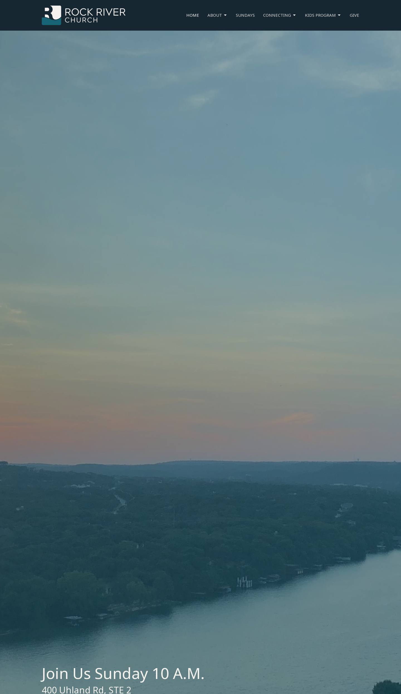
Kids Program (323, 15)
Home (192, 15)
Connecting (280, 15)
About (217, 15)
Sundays (245, 15)
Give (354, 15)
